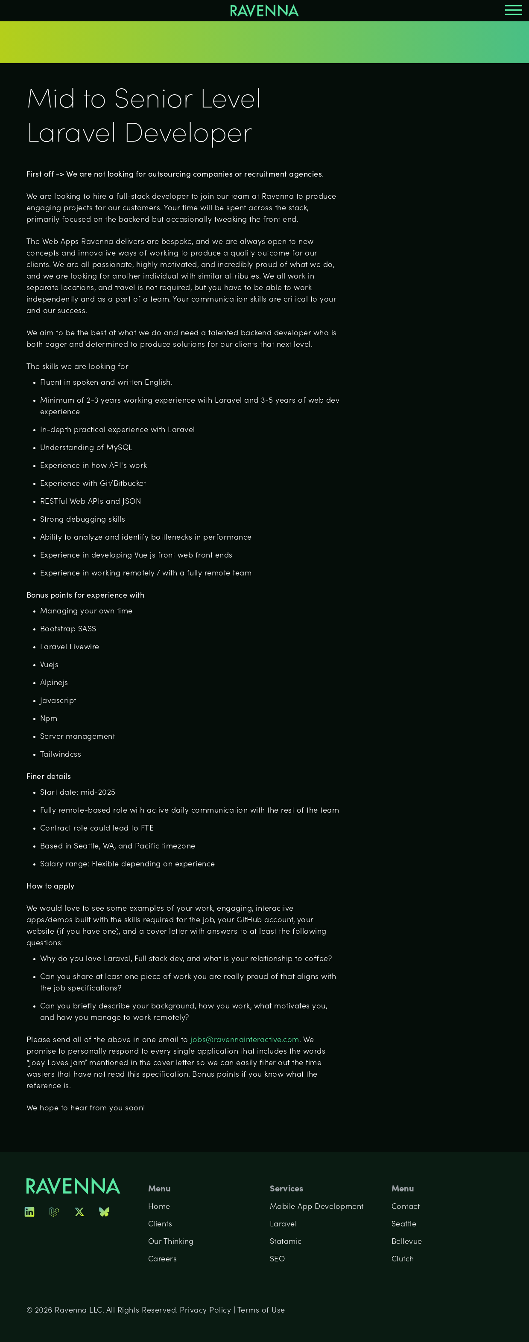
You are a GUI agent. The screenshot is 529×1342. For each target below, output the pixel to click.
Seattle (404, 1224)
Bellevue (407, 1242)
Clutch (403, 1259)
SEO (277, 1259)
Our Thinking (171, 1242)
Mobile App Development (317, 1207)
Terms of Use (261, 1311)
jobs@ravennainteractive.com (244, 1040)
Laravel (283, 1224)
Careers (162, 1259)
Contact (406, 1207)
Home (159, 1207)
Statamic (286, 1242)
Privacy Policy (205, 1311)
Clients (160, 1224)
